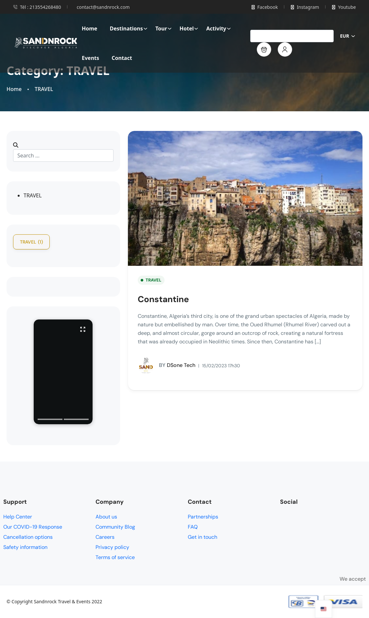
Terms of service (115, 557)
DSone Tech (166, 365)
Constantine (163, 299)
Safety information (25, 547)
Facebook (265, 7)
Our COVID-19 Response (32, 526)
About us (106, 516)
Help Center (17, 516)
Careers (105, 537)
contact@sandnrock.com (103, 7)
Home (89, 28)
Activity (218, 28)
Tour (163, 28)
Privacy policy (112, 547)
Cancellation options (28, 537)
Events (90, 58)
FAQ (193, 526)
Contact (122, 58)
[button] (264, 49)
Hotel (189, 28)
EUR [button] (348, 36)
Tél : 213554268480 (37, 7)
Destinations (129, 28)
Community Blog (115, 526)
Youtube (344, 7)
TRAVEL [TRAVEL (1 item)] (31, 242)
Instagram (305, 7)
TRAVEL (44, 89)
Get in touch (202, 537)
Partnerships (203, 516)
